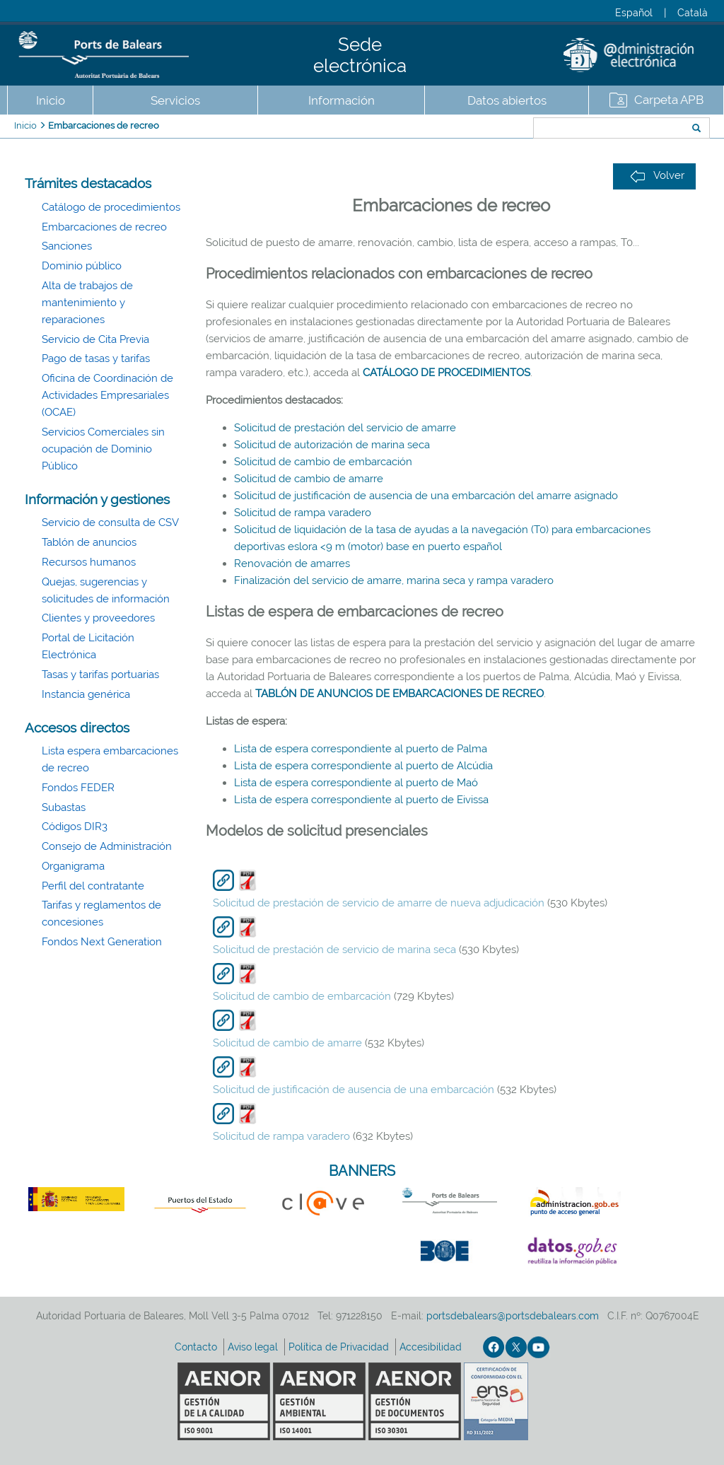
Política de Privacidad (340, 1347)
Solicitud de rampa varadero (302, 512)
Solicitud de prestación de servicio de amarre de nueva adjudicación (378, 903)
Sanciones (67, 246)
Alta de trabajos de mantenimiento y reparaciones (87, 302)
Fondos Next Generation (102, 941)
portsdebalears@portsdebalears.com (512, 1315)
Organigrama (73, 866)
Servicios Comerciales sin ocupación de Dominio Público (103, 449)
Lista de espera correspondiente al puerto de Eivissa (361, 799)
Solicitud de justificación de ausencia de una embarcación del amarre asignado (426, 495)
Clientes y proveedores (98, 618)
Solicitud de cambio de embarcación (323, 461)
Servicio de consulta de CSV (110, 522)
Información (341, 100)
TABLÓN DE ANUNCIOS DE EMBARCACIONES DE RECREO (399, 693)
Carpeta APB (668, 100)
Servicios (175, 100)
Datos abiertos (507, 100)
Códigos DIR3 (74, 826)
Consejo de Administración (107, 846)
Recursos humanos (89, 562)
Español (634, 12)
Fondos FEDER (78, 787)
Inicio (50, 100)
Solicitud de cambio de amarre (308, 478)
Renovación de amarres (292, 563)
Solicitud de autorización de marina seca (332, 444)
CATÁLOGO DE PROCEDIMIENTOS (446, 372)
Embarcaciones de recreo (103, 125)
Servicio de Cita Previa (95, 339)
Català (692, 12)
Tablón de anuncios (89, 542)
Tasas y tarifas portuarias (100, 674)
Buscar (486, 129)
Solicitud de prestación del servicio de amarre (345, 427)
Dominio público (82, 265)
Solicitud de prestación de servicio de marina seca (334, 949)
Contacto (197, 1347)
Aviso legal (254, 1347)
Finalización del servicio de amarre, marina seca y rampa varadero (394, 580)
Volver (657, 175)
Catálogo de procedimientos (111, 207)
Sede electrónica (360, 55)
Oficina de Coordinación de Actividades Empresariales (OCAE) (107, 395)
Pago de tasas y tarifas (96, 358)
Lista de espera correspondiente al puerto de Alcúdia (363, 765)
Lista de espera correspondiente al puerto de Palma (360, 748)
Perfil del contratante (93, 886)
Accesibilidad (432, 1347)
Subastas (64, 807)
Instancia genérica (86, 694)
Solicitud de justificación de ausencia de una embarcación (353, 1089)
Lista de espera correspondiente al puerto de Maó (356, 782)
